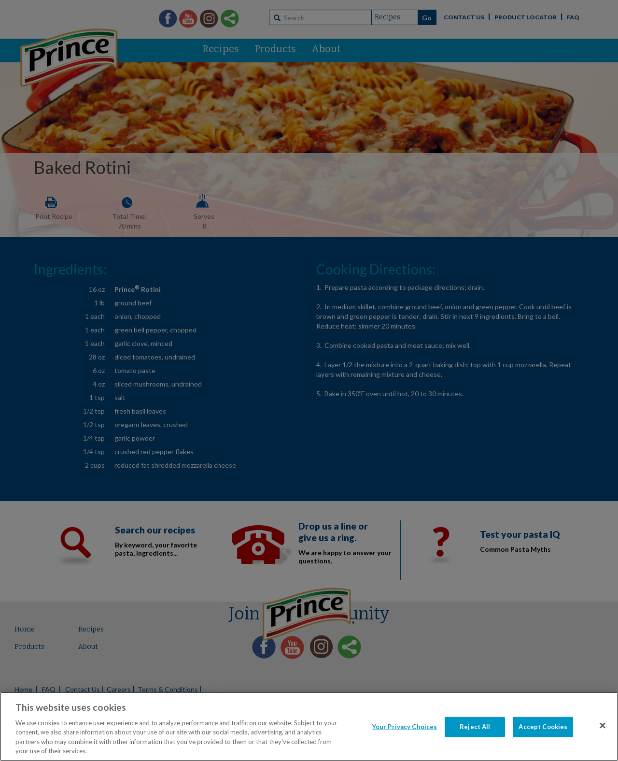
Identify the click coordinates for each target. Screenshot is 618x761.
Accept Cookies (543, 727)
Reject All (475, 727)
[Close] (602, 725)
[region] (309, 726)
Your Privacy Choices (404, 727)
